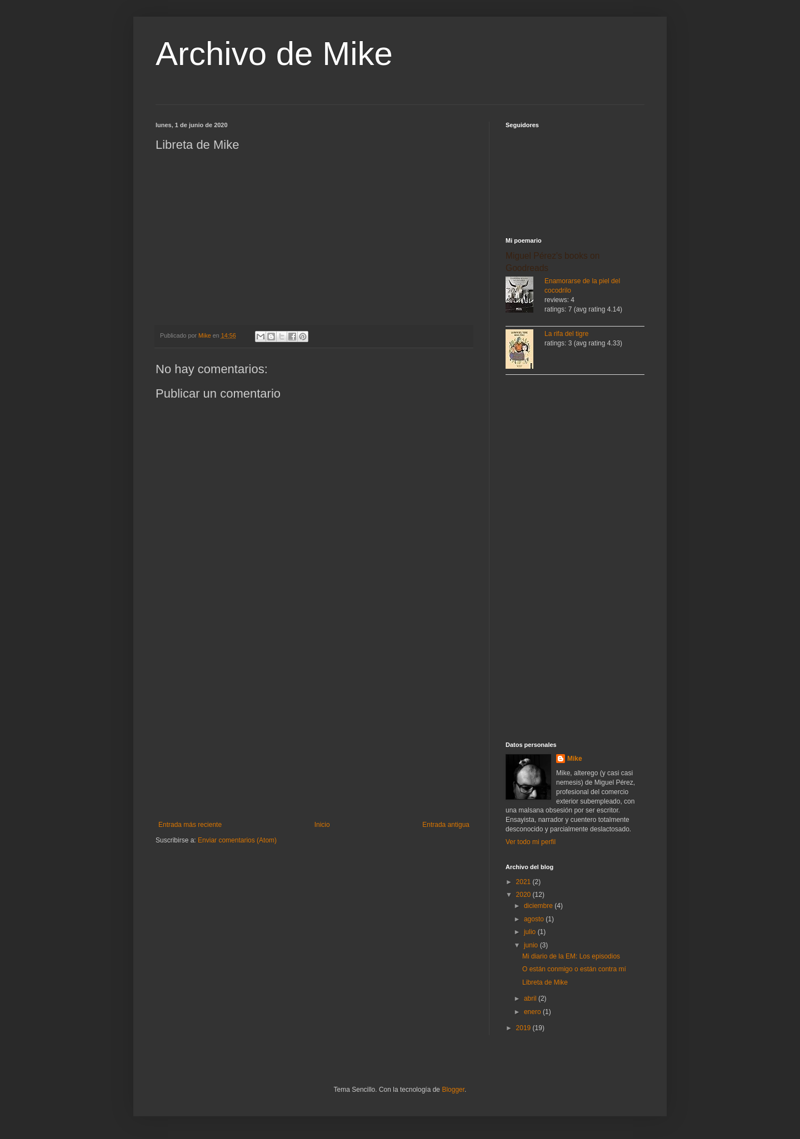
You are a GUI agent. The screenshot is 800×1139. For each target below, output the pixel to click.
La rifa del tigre (566, 334)
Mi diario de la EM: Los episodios (571, 956)
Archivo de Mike (274, 53)
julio (531, 932)
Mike (574, 758)
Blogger (453, 1089)
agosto (535, 919)
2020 (524, 895)
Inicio (322, 825)
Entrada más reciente (190, 825)
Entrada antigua (445, 825)
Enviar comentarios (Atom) (237, 840)
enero (533, 1012)
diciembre (539, 906)
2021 (524, 882)
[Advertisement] (314, 729)
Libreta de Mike (545, 982)
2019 (524, 1028)
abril (531, 998)
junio (532, 945)
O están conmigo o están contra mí (574, 969)
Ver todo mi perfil (531, 842)
